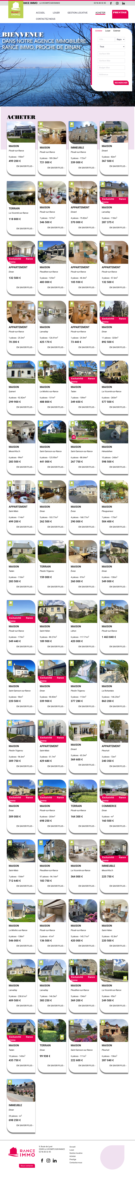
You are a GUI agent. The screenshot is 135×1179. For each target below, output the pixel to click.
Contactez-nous (45, 19)
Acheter (100, 12)
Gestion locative (78, 12)
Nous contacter (27, 1166)
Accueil (40, 12)
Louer (56, 12)
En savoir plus (25, 166)
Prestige (120, 13)
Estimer (116, 31)
